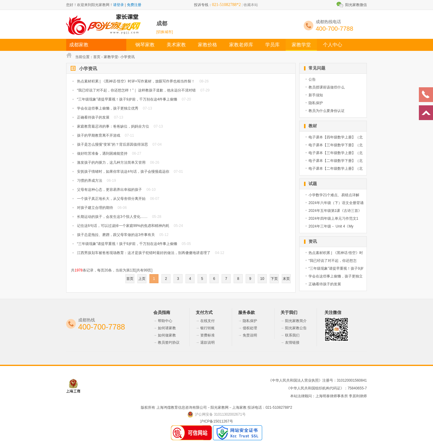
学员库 (272, 44)
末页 (286, 279)
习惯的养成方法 (89, 180)
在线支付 (207, 321)
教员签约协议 (169, 342)
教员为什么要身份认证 (327, 111)
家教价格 (207, 44)
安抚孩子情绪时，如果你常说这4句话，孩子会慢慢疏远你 (123, 171)
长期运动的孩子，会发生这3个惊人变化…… (112, 217)
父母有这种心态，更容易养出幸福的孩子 (109, 189)
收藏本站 (251, 5)
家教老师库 (241, 44)
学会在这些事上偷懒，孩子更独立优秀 (107, 108)
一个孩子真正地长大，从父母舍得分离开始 (111, 199)
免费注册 (134, 5)
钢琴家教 (145, 44)
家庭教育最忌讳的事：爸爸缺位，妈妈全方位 (113, 126)
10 (262, 279)
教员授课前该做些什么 (327, 87)
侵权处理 (250, 328)
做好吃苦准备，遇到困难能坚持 (102, 153)
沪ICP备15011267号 (216, 421)
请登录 (118, 5)
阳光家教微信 (356, 5)
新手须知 (316, 95)
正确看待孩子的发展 (93, 117)
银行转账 (207, 328)
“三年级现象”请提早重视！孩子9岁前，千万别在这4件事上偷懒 (127, 99)
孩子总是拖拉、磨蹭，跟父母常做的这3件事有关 (116, 235)
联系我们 (292, 335)
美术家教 (176, 44)
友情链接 (292, 342)
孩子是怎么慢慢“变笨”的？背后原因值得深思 (112, 144)
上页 (142, 279)
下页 (274, 279)
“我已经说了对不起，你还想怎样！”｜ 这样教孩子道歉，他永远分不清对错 (136, 90)
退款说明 (207, 342)
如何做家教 (167, 335)
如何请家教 (167, 328)
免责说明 (250, 335)
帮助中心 (165, 321)
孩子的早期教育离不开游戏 (98, 135)
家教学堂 (301, 44)
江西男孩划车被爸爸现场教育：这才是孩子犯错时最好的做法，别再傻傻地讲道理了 (143, 253)
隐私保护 (316, 103)
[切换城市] (164, 32)
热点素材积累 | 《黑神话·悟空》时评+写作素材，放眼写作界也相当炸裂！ (136, 81)
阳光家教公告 (296, 328)
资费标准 (207, 335)
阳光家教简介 (296, 321)
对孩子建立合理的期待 (95, 208)
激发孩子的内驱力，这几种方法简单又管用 (111, 162)
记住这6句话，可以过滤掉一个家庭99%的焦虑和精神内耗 (123, 226)
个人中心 (332, 44)
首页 (96, 57)
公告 (312, 79)
